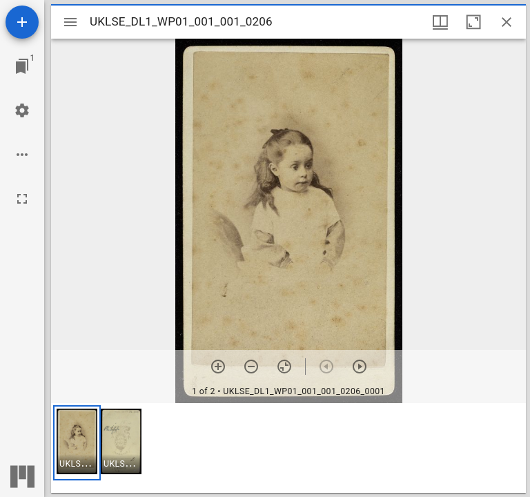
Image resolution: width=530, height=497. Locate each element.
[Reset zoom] (284, 366)
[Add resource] (22, 22)
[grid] (288, 448)
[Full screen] (22, 198)
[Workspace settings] (22, 110)
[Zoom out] (251, 366)
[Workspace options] (22, 154)
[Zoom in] (218, 366)
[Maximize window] (473, 22)
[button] (77, 443)
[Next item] (359, 366)
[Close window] (506, 22)
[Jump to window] (22, 66)
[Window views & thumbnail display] (440, 22)
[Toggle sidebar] (70, 22)
